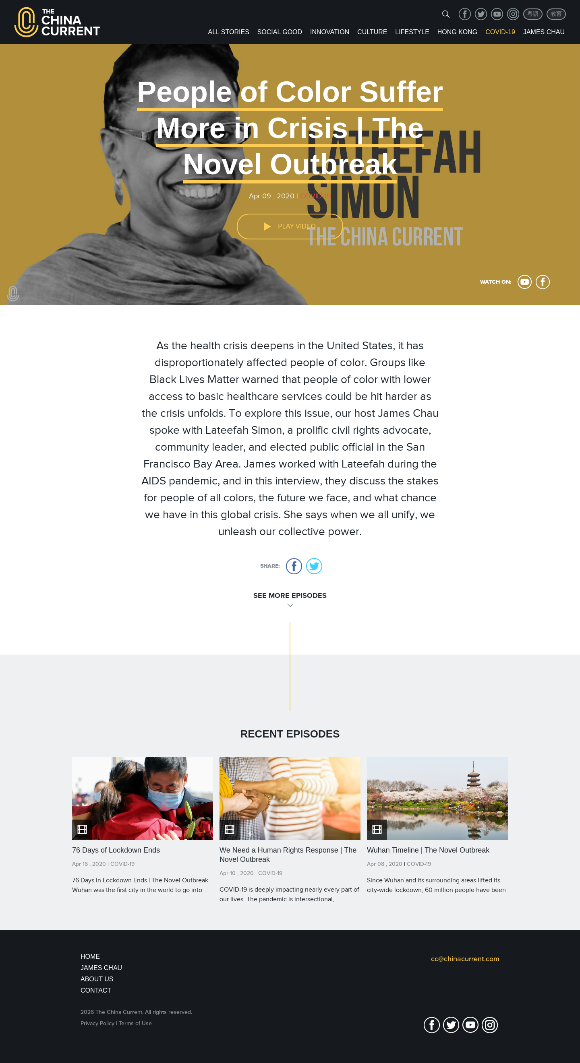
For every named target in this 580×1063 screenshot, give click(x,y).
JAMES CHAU (101, 967)
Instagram (513, 14)
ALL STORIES (228, 32)
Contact (96, 990)
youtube (497, 14)
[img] (446, 14)
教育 (556, 14)
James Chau (544, 32)
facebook (465, 14)
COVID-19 (500, 32)
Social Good (279, 32)
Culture (372, 32)
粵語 (533, 14)
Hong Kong (457, 32)
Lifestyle (412, 32)
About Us (97, 979)
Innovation (329, 32)
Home (90, 956)
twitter (481, 14)
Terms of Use (135, 1023)
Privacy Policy (97, 1023)
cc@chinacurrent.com (465, 958)
